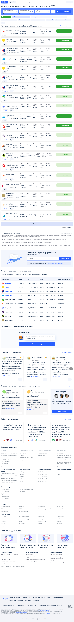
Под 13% (52, 585)
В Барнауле (58, 551)
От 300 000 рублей (42, 501)
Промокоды (27, 600)
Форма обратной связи (7, 605)
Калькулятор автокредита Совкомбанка (35, 584)
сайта (43, 597)
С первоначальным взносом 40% (9, 503)
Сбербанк (67, 19)
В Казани (3, 544)
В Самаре (3, 546)
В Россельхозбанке (5, 534)
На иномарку (60, 478)
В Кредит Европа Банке (31, 582)
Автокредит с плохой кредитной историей (9, 481)
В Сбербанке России (6, 531)
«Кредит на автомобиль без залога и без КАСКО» (12, 206)
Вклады (18, 2)
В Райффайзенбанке (24, 536)
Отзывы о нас (26, 597)
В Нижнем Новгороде (24, 544)
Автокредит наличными (12, 61)
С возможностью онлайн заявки (9, 478)
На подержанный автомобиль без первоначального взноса (65, 488)
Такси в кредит (41, 480)
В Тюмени (21, 551)
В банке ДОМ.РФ (60, 534)
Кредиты (22, 2)
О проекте (12, 597)
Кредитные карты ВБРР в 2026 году (9, 579)
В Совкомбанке (4, 536)
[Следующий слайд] (71, 394)
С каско (58, 499)
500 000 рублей (29, 579)
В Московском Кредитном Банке (45, 534)
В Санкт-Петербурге (24, 541)
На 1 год (22, 497)
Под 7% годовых (5, 516)
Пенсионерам (4, 488)
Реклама (34, 597)
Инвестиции (48, 2)
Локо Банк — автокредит (7, 582)
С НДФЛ (22, 480)
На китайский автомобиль (9, 19)
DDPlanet (46, 619)
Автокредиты (8, 591)
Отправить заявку (64, 31)
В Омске (3, 548)
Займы (32, 2)
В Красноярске (41, 544)
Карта (39, 597)
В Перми (40, 548)
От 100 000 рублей (42, 497)
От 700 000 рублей (42, 506)
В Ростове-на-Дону (42, 546)
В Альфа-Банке (59, 531)
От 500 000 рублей (42, 504)
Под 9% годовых (5, 521)
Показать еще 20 (37, 249)
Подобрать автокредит (63, 11)
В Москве (3, 541)
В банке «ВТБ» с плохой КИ (57, 579)
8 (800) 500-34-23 (31, 605)
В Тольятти (40, 551)
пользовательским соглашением (55, 288)
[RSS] (13, 619)
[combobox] (31, 11)
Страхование (42, 2)
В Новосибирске (41, 541)
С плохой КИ (50, 19)
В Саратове (4, 551)
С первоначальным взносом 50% (9, 505)
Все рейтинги (69, 444)
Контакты (18, 597)
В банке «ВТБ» (22, 531)
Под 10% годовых (5, 523)
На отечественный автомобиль (64, 480)
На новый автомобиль (38, 19)
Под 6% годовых (5, 514)
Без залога (22, 516)
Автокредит (9, 39)
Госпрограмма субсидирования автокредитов (10, 129)
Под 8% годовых (5, 519)
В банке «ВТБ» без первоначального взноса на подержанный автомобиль (62, 583)
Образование (35, 600)
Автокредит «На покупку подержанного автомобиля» (12, 117)
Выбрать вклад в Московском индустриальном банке (8, 587)
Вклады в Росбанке (5, 584)
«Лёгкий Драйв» (10, 194)
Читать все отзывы (67, 377)
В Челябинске (59, 544)
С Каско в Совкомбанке (31, 587)
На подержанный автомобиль (58, 17)
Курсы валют (37, 2)
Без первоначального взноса (40, 17)
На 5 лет (22, 504)
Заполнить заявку (37, 369)
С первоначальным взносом (8, 508)
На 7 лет (22, 506)
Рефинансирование (24, 19)
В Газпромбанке (41, 531)
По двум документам (6, 484)
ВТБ (3, 22)
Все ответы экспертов (66, 411)
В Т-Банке (21, 534)
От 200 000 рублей (42, 499)
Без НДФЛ (22, 485)
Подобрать (64, 106)
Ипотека (26, 2)
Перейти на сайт (64, 73)
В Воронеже (22, 548)
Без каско (59, 497)
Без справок (59, 19)
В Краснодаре (59, 546)
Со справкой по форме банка (27, 482)
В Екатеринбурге (60, 541)
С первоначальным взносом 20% (9, 501)
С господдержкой (5, 486)
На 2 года (22, 499)
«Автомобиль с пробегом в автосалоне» (10, 151)
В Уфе (20, 546)
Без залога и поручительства (26, 514)
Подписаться (65, 284)
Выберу (2, 591)
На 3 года (22, 501)
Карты (29, 2)
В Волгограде (59, 548)
